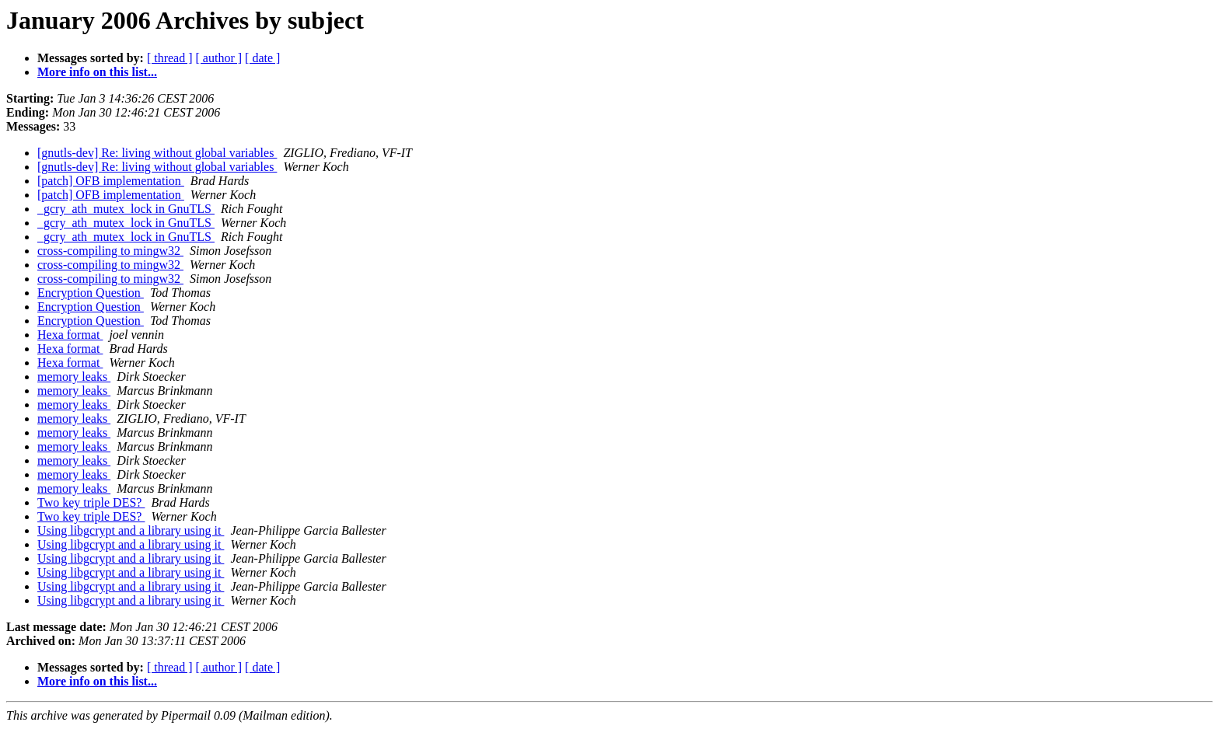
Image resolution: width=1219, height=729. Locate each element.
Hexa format (70, 334)
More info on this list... (97, 71)
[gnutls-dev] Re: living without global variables (157, 152)
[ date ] (262, 58)
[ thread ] (170, 58)
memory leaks (73, 376)
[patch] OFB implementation (110, 180)
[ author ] (219, 58)
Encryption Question (90, 292)
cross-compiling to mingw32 (110, 250)
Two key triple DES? (91, 502)
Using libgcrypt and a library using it (130, 530)
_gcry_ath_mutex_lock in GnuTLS (126, 208)
